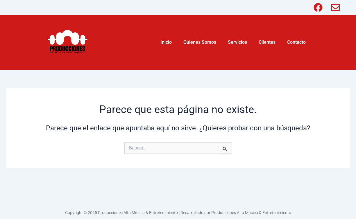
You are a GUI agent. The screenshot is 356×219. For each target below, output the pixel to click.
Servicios (237, 42)
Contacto (296, 42)
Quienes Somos (199, 42)
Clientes (267, 42)
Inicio (166, 42)
